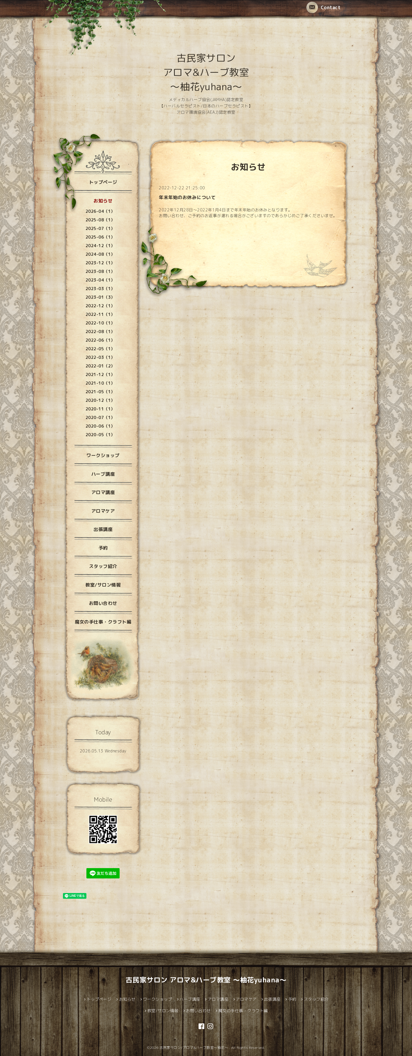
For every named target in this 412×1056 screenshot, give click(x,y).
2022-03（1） (100, 357)
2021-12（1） (100, 374)
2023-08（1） (100, 271)
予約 (103, 548)
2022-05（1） (100, 348)
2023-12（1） (100, 263)
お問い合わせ (103, 603)
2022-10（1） (100, 323)
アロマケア (103, 511)
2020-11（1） (100, 409)
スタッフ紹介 (103, 566)
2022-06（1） (100, 340)
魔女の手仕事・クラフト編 (103, 622)
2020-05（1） (100, 434)
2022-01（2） (100, 366)
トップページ (103, 182)
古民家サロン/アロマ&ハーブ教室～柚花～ (194, 1047)
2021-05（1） (100, 391)
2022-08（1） (100, 331)
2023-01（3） (100, 297)
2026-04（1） (100, 211)
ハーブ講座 (103, 474)
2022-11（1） (100, 314)
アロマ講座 (103, 492)
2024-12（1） (100, 245)
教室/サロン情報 (103, 585)
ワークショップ (103, 455)
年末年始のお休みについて (187, 197)
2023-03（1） (100, 288)
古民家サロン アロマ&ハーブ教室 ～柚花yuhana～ (206, 72)
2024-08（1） (100, 254)
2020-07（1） (100, 417)
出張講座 (103, 529)
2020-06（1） (100, 426)
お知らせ (103, 201)
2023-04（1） (100, 280)
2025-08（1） (100, 220)
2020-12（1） (100, 400)
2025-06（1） (100, 237)
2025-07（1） (100, 228)
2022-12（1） (100, 305)
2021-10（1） (100, 383)
